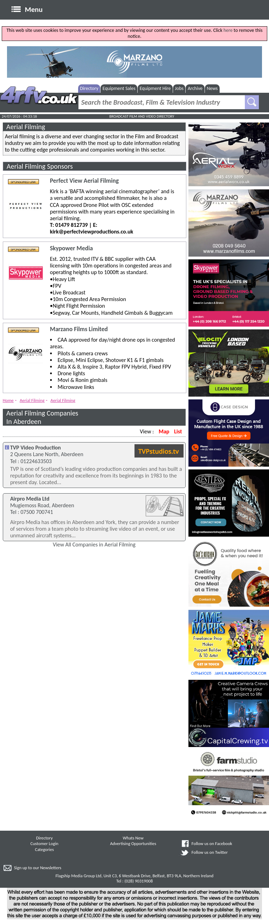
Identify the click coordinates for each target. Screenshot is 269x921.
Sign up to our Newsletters (37, 867)
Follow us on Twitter (210, 852)
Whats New (133, 837)
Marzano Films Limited (79, 329)
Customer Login (44, 843)
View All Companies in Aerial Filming (94, 544)
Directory (89, 88)
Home (8, 400)
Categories (44, 849)
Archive (195, 88)
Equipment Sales (119, 88)
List (178, 431)
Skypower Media (71, 248)
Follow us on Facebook (212, 843)
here (228, 30)
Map (164, 431)
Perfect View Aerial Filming (84, 180)
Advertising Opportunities (133, 843)
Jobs (179, 88)
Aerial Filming (32, 400)
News (212, 88)
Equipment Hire (155, 88)
